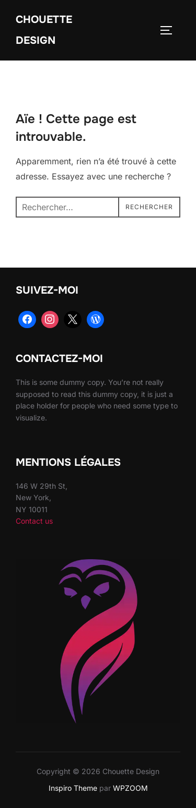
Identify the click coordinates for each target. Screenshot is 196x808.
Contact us (34, 520)
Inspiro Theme (73, 787)
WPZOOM (130, 787)
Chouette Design (44, 30)
